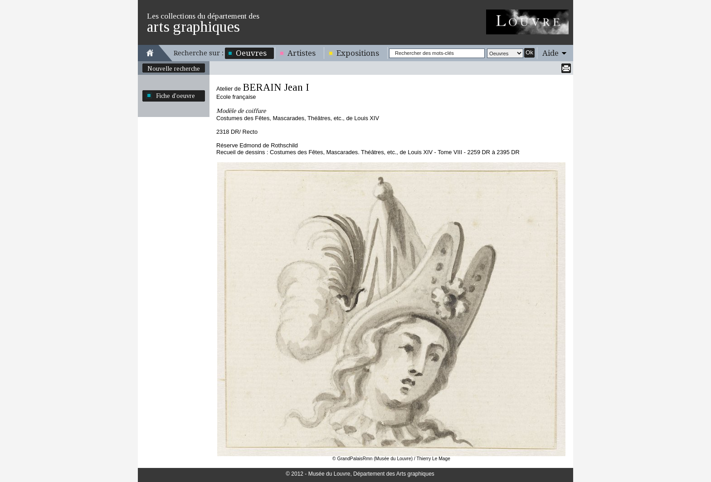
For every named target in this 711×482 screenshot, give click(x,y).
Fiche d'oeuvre (175, 95)
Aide (550, 53)
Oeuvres (251, 53)
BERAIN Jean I (276, 87)
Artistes (301, 53)
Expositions (357, 53)
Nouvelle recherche (173, 68)
